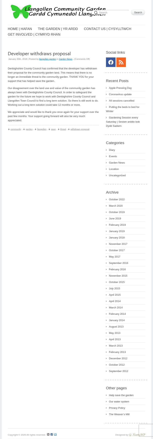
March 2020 (116, 205)
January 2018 (117, 237)
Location (114, 169)
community (16, 129)
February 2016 (117, 269)
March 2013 (116, 345)
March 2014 (116, 307)
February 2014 (117, 313)
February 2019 (117, 224)
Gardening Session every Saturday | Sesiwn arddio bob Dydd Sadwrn (123, 121)
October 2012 (117, 364)
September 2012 (118, 371)
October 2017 (117, 250)
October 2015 (117, 282)
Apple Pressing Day (120, 87)
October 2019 (117, 212)
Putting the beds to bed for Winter (122, 109)
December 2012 (118, 358)
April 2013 (115, 339)
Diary (112, 149)
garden (29, 129)
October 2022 (117, 199)
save (53, 129)
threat (63, 129)
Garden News (65, 59)
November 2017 (118, 243)
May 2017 (114, 256)
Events (113, 156)
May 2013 (114, 332)
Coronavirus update (120, 94)
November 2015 (118, 275)
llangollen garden (47, 59)
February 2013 (117, 352)
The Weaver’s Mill (119, 414)
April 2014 (115, 301)
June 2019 (115, 218)
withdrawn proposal (80, 129)
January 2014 (117, 320)
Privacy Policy (117, 407)
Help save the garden (121, 395)
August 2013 (116, 326)
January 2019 (117, 231)
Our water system (119, 401)
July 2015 (114, 288)
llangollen (41, 129)
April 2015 (115, 294)
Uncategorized (117, 175)
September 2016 (118, 263)
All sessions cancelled (121, 100)
